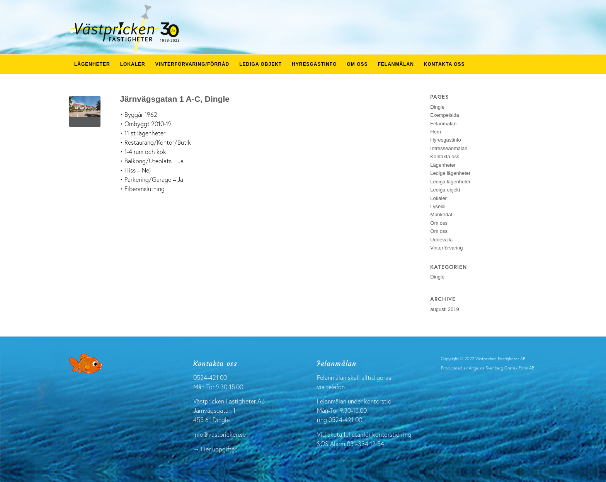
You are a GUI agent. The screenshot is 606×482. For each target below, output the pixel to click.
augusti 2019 (444, 309)
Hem (435, 132)
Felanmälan (443, 123)
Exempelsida (444, 115)
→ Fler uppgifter (215, 449)
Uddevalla (441, 240)
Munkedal (441, 214)
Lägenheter (443, 165)
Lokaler (438, 198)
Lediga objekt (445, 190)
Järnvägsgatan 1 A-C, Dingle (175, 98)
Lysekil (437, 206)
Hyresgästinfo (445, 140)
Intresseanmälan (448, 148)
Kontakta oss (444, 156)
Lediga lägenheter (450, 173)
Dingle (437, 107)
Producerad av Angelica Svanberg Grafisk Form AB (487, 368)
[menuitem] (92, 64)
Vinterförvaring (446, 248)
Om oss (439, 223)
